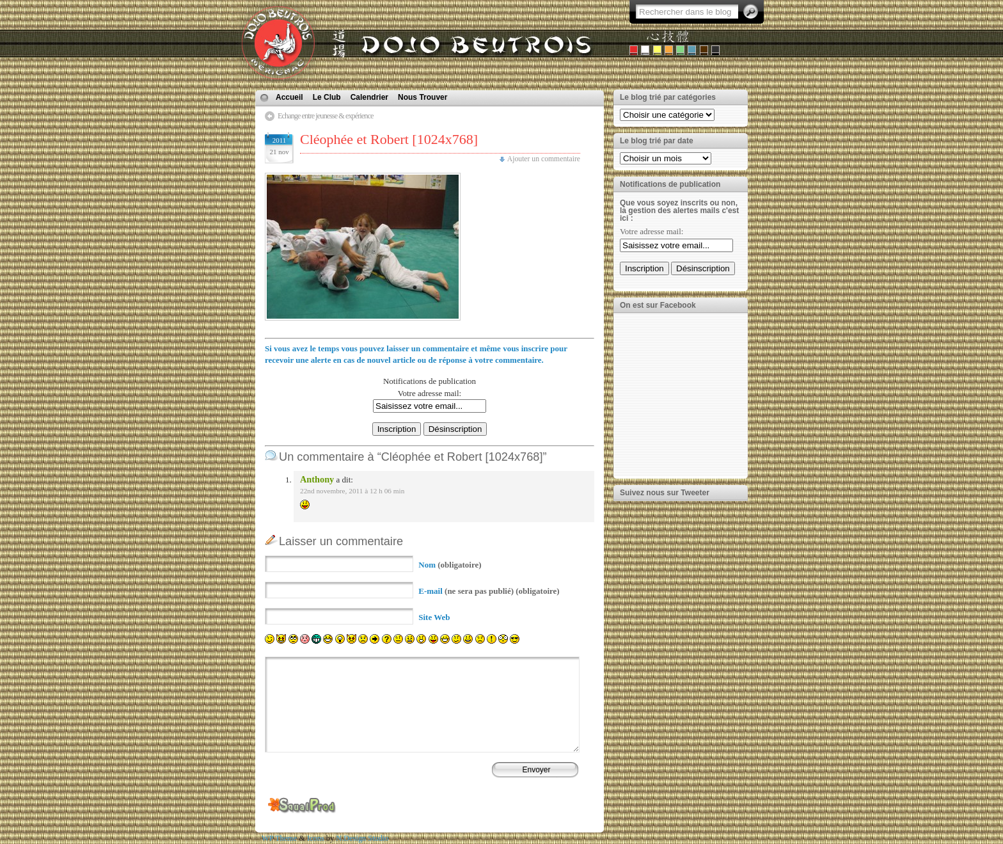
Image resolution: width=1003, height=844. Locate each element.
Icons (315, 838)
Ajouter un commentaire (543, 159)
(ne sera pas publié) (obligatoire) (488, 591)
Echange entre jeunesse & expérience (325, 115)
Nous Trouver (422, 97)
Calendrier (369, 97)
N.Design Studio (362, 838)
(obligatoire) (449, 564)
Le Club (327, 97)
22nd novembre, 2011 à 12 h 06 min (352, 491)
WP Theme (279, 838)
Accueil (289, 97)
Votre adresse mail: (429, 393)
